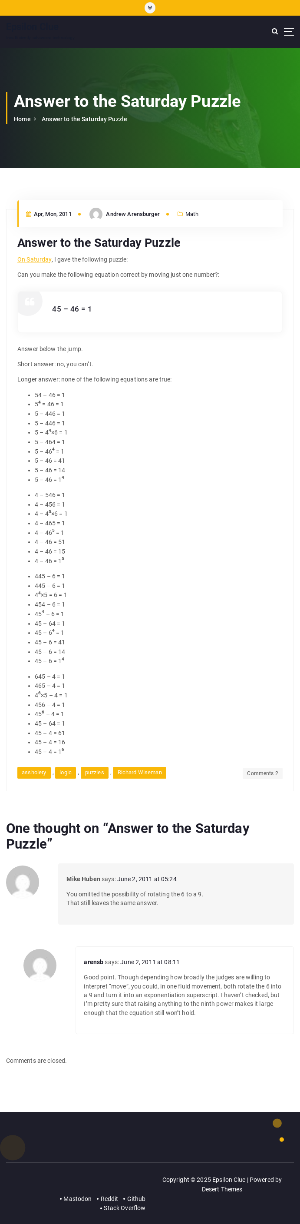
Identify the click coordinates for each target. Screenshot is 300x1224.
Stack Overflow (124, 1207)
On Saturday (34, 259)
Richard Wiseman (140, 772)
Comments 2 (262, 773)
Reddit (110, 1198)
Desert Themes (222, 1189)
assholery (34, 772)
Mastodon (77, 1198)
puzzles (94, 772)
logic (65, 772)
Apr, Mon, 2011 (49, 214)
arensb (93, 962)
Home (22, 119)
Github (136, 1198)
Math (191, 214)
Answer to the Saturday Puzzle (84, 119)
